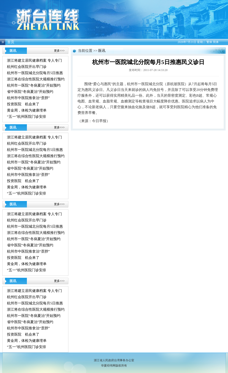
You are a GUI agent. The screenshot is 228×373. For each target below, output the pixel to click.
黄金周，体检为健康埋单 (27, 110)
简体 (216, 42)
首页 (10, 42)
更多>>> (59, 50)
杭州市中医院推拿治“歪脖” (28, 98)
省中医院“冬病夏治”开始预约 (30, 92)
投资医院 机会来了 (23, 104)
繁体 (209, 42)
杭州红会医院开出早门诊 (27, 67)
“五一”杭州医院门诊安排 (26, 116)
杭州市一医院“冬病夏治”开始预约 (33, 85)
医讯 (101, 51)
